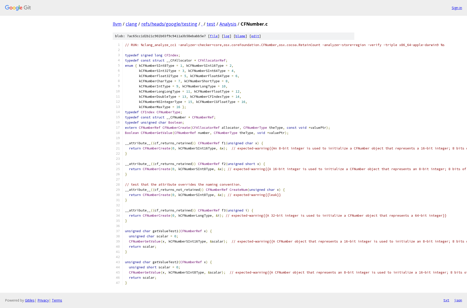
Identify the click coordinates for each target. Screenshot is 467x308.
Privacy (43, 300)
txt (446, 300)
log (227, 36)
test (211, 24)
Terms (57, 300)
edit (255, 36)
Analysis (227, 24)
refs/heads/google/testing (169, 24)
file (214, 36)
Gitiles (30, 300)
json (458, 300)
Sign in (457, 7)
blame (240, 36)
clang (131, 24)
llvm (117, 24)
